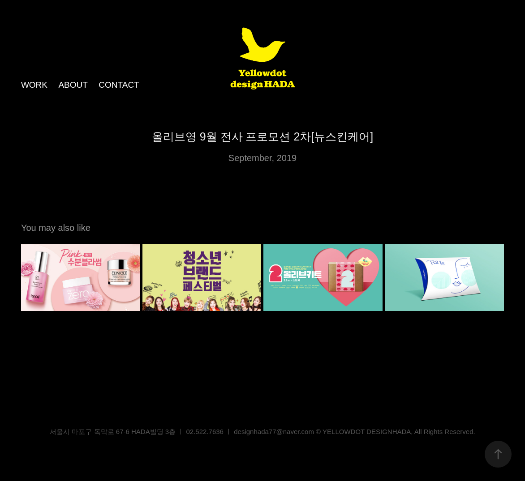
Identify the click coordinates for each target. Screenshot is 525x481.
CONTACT (119, 84)
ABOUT (72, 84)
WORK (34, 84)
